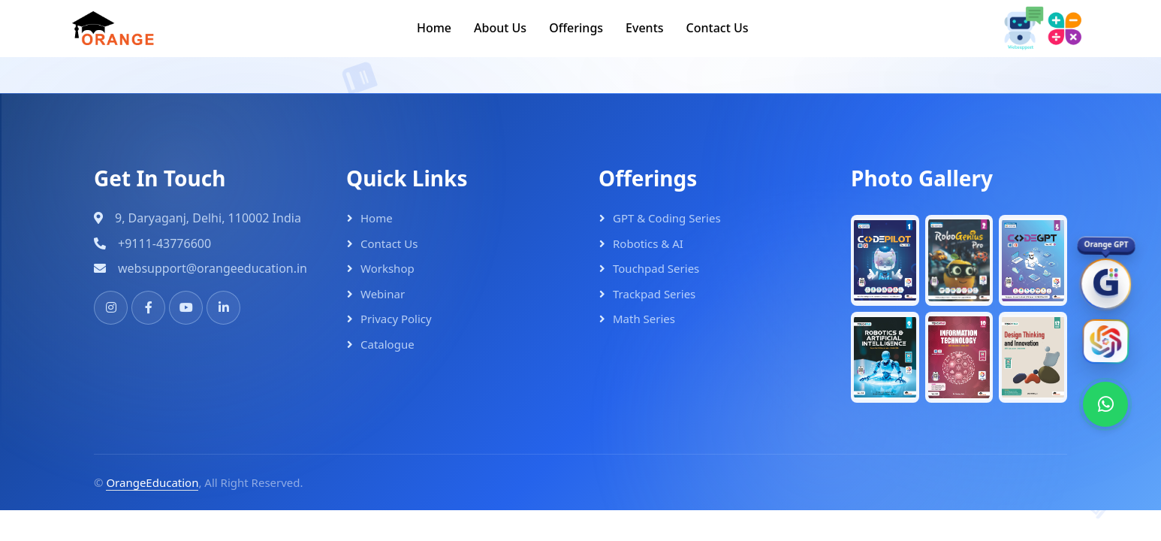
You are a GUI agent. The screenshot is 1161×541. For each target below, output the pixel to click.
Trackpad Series (654, 293)
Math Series (644, 318)
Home (434, 28)
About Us (500, 28)
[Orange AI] (1105, 344)
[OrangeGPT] (1105, 287)
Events (644, 28)
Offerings (576, 28)
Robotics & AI (648, 243)
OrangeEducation (152, 482)
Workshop (387, 268)
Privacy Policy (396, 318)
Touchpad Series (656, 268)
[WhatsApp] (1105, 404)
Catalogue (387, 344)
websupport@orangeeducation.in (212, 268)
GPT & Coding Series (667, 217)
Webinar (382, 293)
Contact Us (717, 28)
